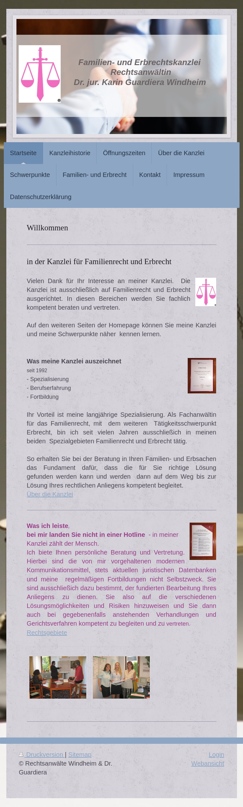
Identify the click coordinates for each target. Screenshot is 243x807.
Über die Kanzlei (50, 494)
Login (216, 754)
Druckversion (42, 754)
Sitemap (79, 754)
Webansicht (207, 763)
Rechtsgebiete (47, 632)
